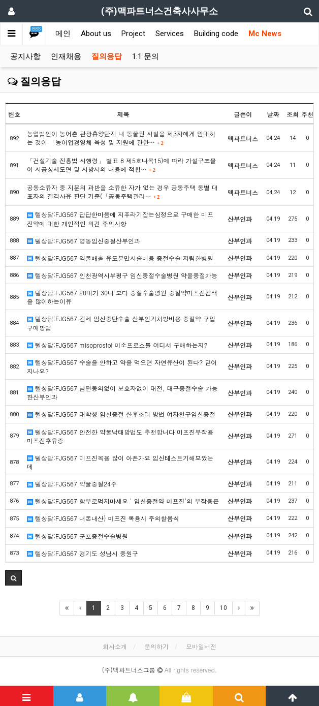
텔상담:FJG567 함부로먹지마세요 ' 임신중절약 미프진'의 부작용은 (123, 501)
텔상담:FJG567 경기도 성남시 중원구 (82, 553)
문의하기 (156, 646)
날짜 (273, 114)
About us (96, 33)
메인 (63, 33)
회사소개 (115, 646)
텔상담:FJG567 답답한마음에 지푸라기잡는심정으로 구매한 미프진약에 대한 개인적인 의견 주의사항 (120, 218)
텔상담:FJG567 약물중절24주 (72, 483)
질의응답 (106, 56)
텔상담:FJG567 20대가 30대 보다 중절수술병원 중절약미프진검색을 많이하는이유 (122, 296)
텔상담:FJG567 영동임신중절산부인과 (83, 240)
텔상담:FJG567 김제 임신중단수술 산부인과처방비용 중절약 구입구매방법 (121, 322)
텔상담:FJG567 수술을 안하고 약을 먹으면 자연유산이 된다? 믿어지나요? (122, 366)
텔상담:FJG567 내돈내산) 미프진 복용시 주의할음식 (103, 518)
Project (133, 33)
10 (223, 607)
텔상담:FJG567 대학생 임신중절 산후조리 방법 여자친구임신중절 (121, 414)
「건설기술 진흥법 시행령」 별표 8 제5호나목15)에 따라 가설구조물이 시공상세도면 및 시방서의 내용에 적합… (121, 164)
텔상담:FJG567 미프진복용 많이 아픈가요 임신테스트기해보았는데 (120, 462)
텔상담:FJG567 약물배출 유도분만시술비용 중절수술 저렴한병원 (120, 258)
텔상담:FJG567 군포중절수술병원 (77, 536)
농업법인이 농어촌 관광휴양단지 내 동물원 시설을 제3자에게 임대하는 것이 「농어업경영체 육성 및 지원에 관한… (121, 137)
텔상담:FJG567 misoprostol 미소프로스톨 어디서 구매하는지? (117, 345)
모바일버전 (201, 646)
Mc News (264, 33)
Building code (216, 33)
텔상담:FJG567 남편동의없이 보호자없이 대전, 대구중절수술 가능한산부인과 (122, 392)
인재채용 (66, 56)
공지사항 (25, 56)
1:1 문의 (145, 56)
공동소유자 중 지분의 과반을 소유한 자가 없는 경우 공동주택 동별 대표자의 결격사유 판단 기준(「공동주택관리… (122, 191)
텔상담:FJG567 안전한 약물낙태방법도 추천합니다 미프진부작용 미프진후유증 (120, 436)
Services (169, 33)
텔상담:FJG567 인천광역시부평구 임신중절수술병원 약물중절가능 (122, 275)
